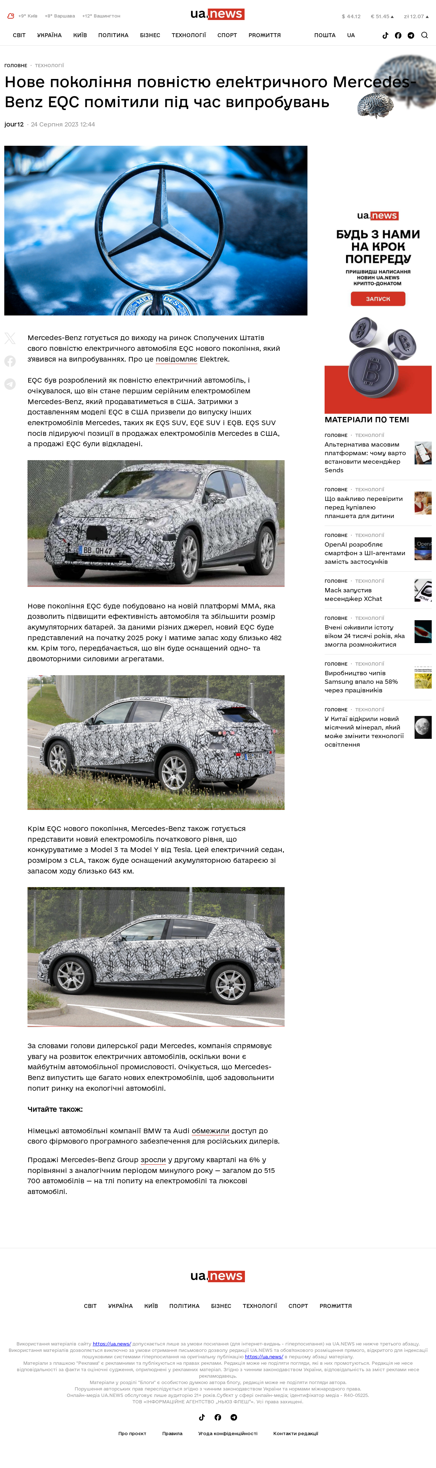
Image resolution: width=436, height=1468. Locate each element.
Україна (49, 35)
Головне (15, 65)
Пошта (325, 35)
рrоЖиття (265, 35)
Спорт (227, 35)
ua (351, 35)
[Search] (424, 35)
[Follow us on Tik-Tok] (385, 36)
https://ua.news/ (112, 1343)
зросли (153, 1160)
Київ (80, 35)
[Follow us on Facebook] (398, 36)
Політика (113, 35)
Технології (189, 35)
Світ (19, 35)
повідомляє (176, 359)
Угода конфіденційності (227, 1433)
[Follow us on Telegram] (411, 36)
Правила (172, 1433)
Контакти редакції (295, 1433)
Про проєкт (132, 1433)
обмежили (211, 1131)
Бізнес (150, 35)
